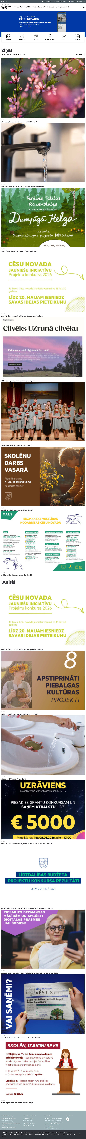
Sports (46, 7)
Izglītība (35, 7)
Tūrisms (51, 7)
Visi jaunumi (79, 54)
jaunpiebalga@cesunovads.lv (8, 1127)
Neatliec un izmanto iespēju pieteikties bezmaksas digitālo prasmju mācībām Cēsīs (29, 973)
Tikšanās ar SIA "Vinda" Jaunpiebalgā (13, 779)
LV (3, 1)
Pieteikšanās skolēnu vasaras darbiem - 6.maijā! (16, 510)
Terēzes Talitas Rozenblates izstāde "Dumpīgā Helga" (18, 251)
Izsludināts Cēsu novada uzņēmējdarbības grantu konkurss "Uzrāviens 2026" (26, 844)
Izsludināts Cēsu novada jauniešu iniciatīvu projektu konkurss (21, 316)
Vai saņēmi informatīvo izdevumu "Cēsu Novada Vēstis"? (20, 1038)
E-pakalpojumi (46, 1)
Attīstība (29, 7)
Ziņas (6, 50)
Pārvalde (23, 7)
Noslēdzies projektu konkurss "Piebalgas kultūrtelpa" (18, 714)
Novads (64, 7)
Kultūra (40, 7)
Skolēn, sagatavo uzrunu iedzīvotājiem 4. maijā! (16, 1103)
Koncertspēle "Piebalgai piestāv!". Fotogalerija (16, 445)
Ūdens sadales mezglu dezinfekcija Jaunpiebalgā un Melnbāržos (22, 186)
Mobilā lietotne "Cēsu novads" (77, 1)
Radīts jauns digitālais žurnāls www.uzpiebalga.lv (17, 381)
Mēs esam (16, 7)
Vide (19, 54)
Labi (80, 1134)
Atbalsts (57, 7)
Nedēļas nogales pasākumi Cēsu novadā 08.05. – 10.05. (19, 122)
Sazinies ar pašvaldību (59, 1)
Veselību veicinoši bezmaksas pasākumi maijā (16, 575)
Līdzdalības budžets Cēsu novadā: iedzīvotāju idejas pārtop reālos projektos (26, 908)
